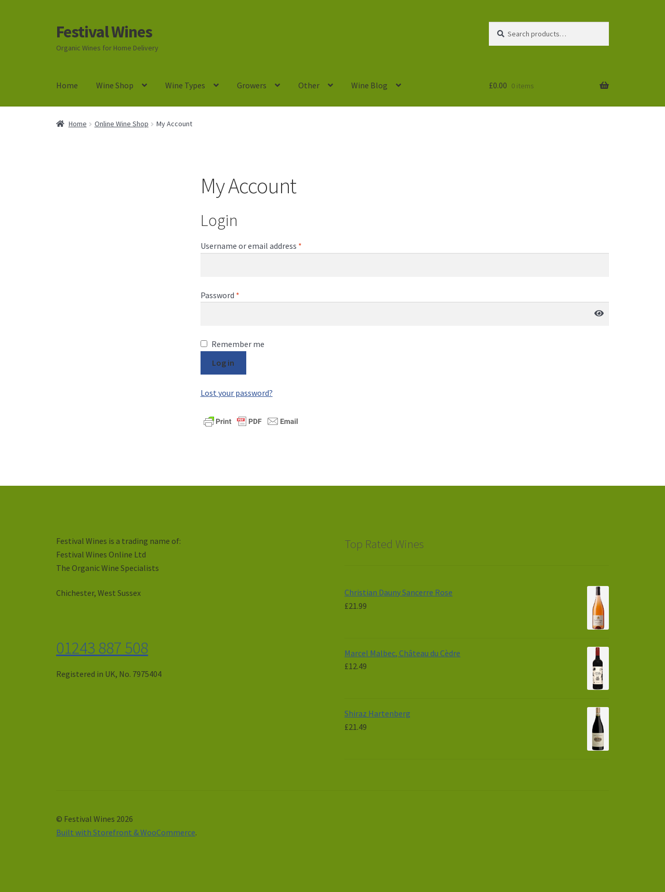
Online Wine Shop (122, 123)
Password (220, 295)
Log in (223, 362)
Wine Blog (369, 85)
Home (67, 85)
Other (309, 85)
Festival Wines (104, 31)
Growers (252, 85)
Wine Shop (115, 85)
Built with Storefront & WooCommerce (125, 832)
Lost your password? (237, 393)
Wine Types (185, 85)
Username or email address (251, 246)
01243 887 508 (102, 647)
